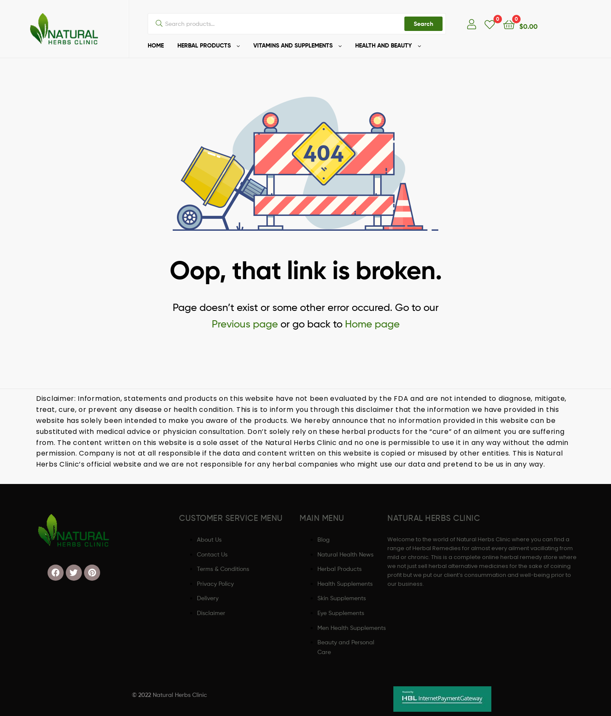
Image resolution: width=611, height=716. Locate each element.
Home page (372, 324)
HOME (156, 45)
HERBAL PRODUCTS (204, 45)
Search (423, 24)
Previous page (245, 324)
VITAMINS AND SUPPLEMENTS (293, 45)
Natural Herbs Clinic (180, 694)
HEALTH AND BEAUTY (383, 45)
